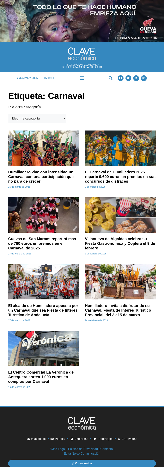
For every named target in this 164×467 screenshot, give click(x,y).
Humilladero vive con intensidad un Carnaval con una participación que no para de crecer (41, 176)
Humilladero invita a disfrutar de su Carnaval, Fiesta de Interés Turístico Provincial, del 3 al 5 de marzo (118, 310)
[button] (82, 78)
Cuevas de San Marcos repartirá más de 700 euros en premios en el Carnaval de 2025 (42, 243)
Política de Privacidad (83, 449)
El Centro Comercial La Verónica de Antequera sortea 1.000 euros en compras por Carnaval (41, 377)
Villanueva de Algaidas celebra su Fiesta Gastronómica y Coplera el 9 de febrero (120, 243)
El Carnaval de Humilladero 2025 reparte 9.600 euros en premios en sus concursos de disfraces (120, 176)
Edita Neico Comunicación (82, 453)
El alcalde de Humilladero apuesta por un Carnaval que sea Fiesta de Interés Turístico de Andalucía (43, 310)
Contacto (106, 449)
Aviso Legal (57, 449)
